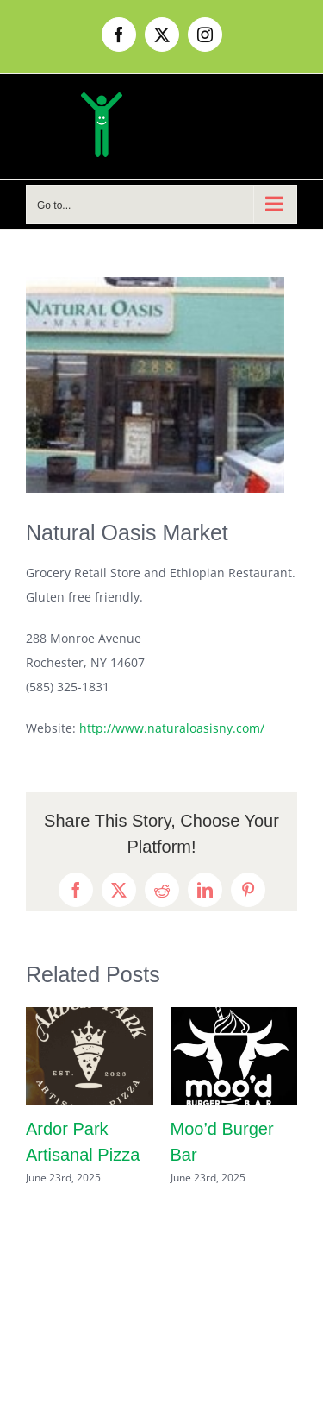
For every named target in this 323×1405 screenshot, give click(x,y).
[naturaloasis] (155, 385)
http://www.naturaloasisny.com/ (171, 728)
